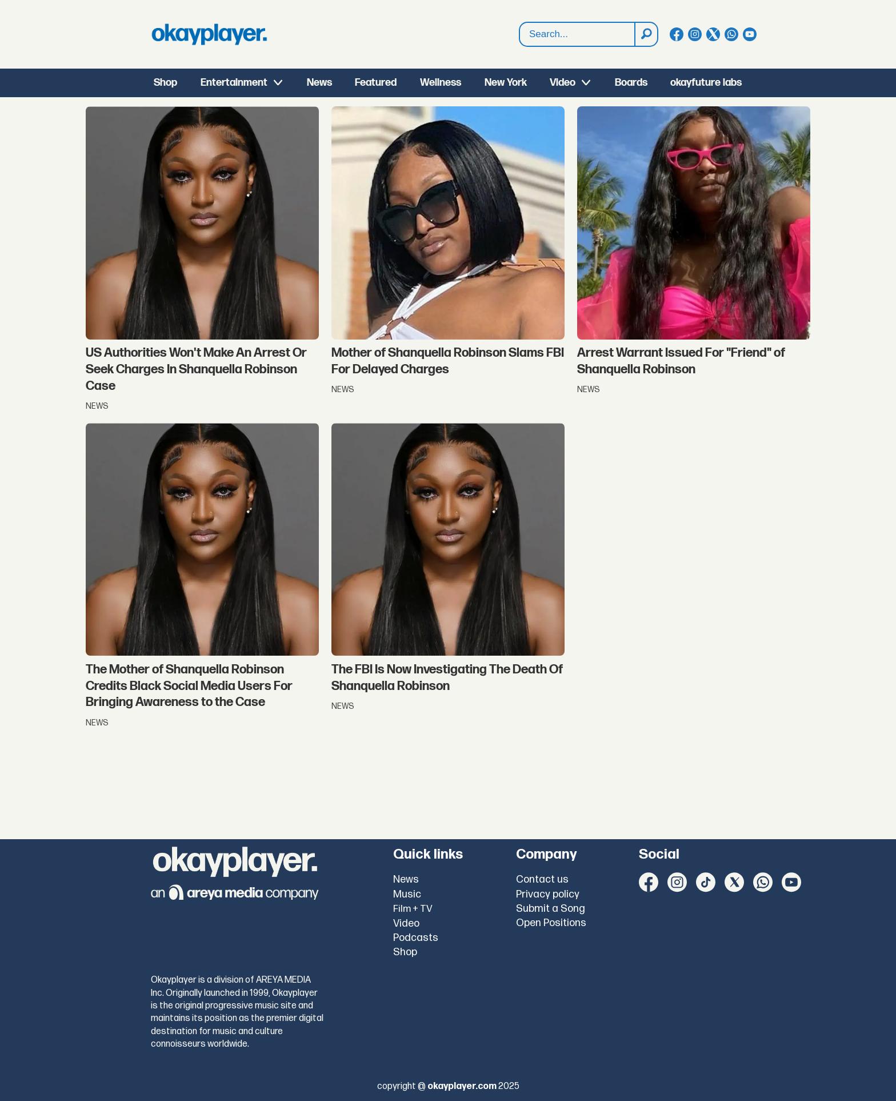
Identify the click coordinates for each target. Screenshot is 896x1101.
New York (506, 83)
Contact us (542, 879)
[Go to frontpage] (209, 34)
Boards (631, 83)
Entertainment (234, 83)
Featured (376, 83)
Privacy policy (547, 894)
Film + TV (413, 909)
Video (562, 83)
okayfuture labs (706, 83)
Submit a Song (550, 909)
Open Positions (551, 923)
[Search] (645, 34)
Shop (165, 83)
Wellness (440, 83)
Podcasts (415, 938)
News (319, 83)
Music (407, 894)
